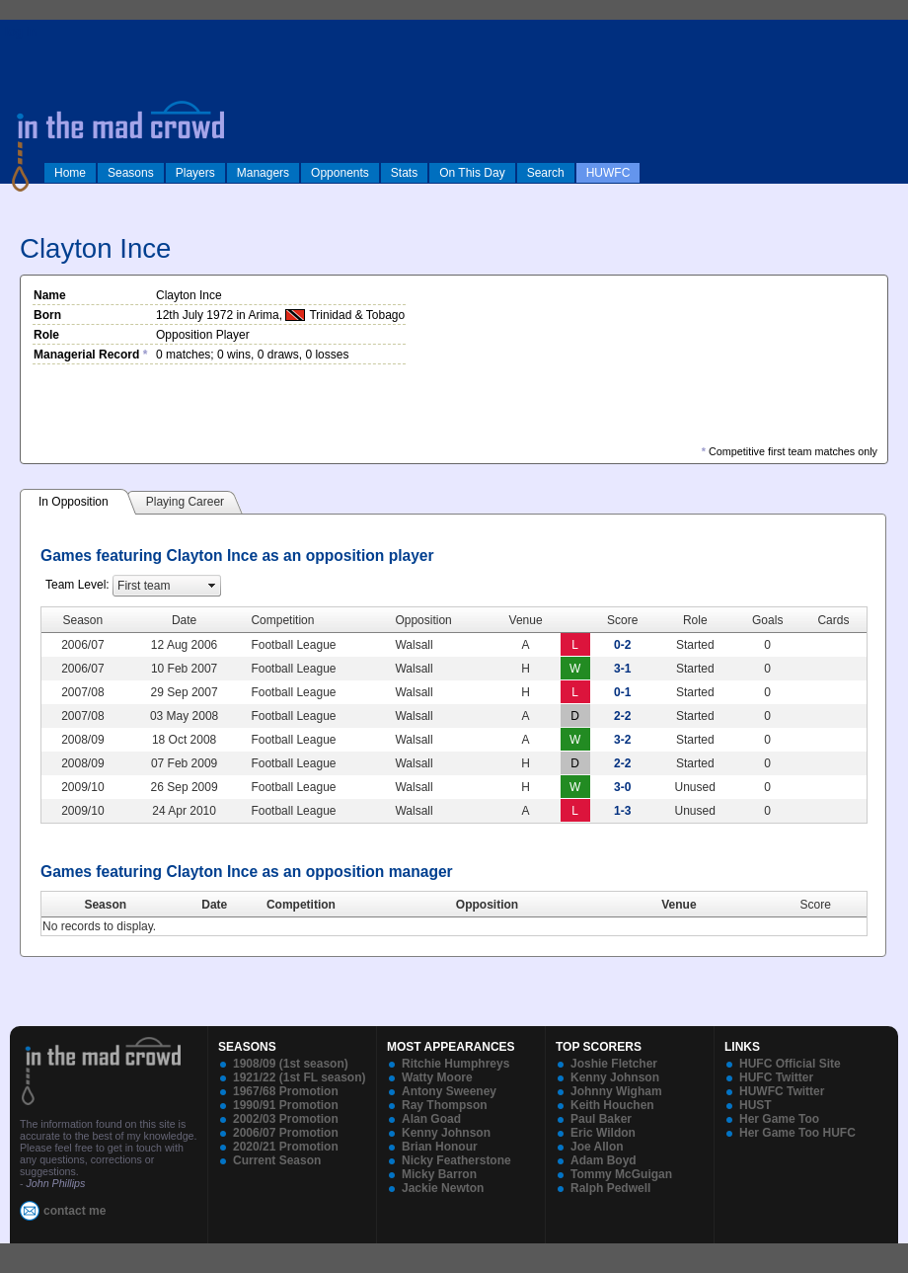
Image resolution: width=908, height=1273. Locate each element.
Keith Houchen (612, 1105)
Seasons (131, 173)
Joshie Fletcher (613, 1064)
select (212, 586)
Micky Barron (439, 1174)
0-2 (622, 645)
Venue (678, 905)
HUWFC (608, 173)
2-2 (622, 716)
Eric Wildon (603, 1133)
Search (546, 173)
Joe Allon (597, 1147)
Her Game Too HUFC (797, 1133)
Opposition (487, 905)
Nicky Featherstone (456, 1160)
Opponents (340, 173)
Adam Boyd (603, 1160)
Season (105, 905)
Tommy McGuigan (621, 1174)
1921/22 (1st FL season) (299, 1077)
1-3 (622, 811)
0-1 (622, 692)
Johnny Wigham (616, 1091)
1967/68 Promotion (286, 1091)
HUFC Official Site (790, 1064)
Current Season (277, 1160)
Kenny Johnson (446, 1133)
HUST (755, 1105)
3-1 (622, 669)
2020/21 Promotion (286, 1147)
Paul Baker (601, 1119)
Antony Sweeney (449, 1091)
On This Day (471, 173)
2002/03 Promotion (286, 1119)
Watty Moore (437, 1077)
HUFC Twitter (776, 1077)
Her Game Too (779, 1119)
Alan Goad (431, 1119)
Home (70, 173)
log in (21, 32)
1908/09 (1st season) (290, 1064)
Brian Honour (440, 1147)
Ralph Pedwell (610, 1188)
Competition (301, 905)
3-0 (622, 787)
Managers (263, 173)
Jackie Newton (443, 1188)
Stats (404, 173)
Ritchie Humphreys (455, 1064)
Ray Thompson (445, 1105)
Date (214, 905)
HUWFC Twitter (781, 1091)
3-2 (622, 740)
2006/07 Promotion (286, 1133)
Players (195, 173)
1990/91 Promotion (286, 1105)
